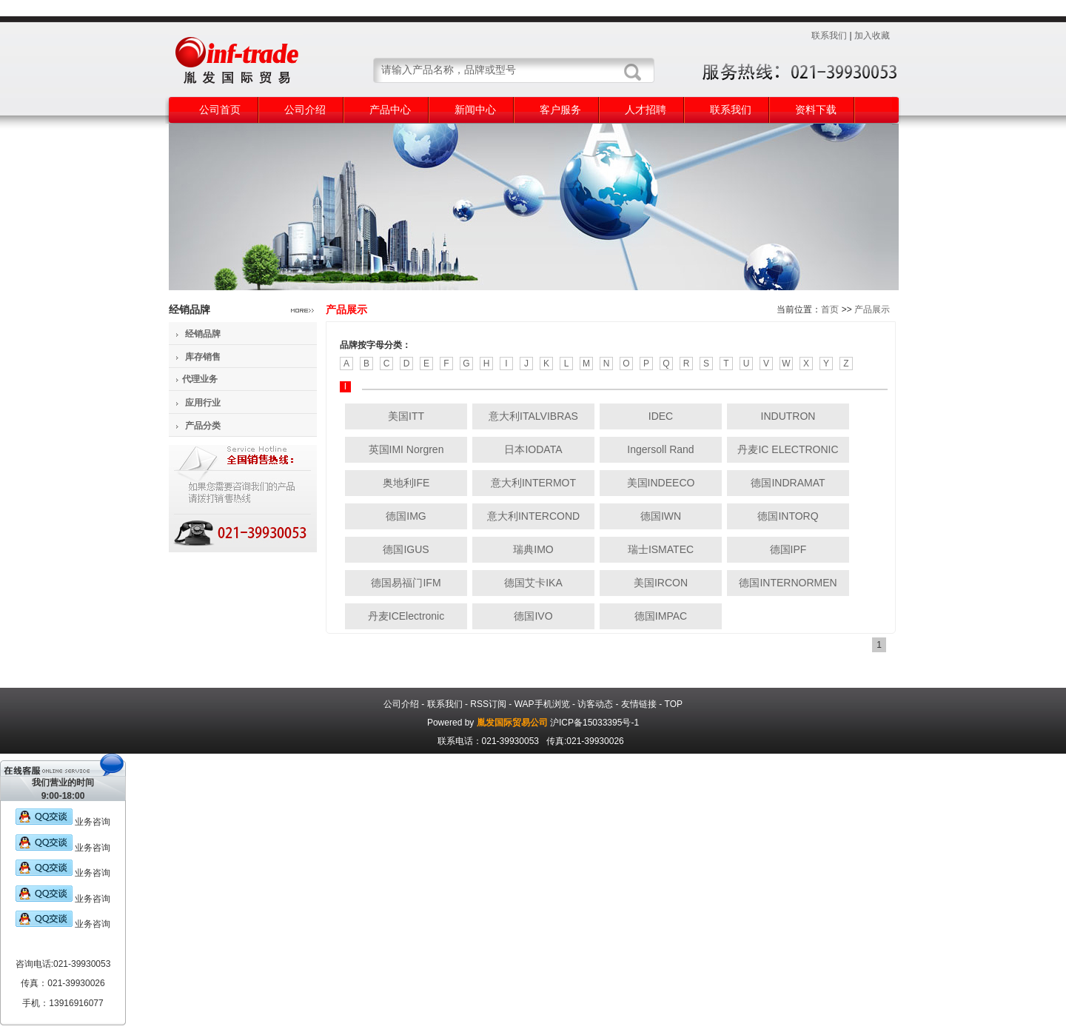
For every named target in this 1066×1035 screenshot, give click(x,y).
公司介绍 (305, 109)
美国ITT (406, 416)
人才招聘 (645, 109)
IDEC (660, 416)
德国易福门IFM (405, 583)
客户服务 (560, 109)
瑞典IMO (533, 549)
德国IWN (660, 516)
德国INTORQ (787, 516)
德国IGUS (406, 549)
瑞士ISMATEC (661, 549)
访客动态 (595, 704)
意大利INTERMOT (533, 483)
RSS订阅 (488, 704)
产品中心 (390, 109)
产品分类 (203, 426)
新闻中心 (475, 109)
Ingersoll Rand (660, 449)
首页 (830, 309)
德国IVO (533, 616)
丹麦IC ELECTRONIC (787, 449)
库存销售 (203, 357)
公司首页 (220, 109)
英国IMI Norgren (406, 449)
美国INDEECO (661, 483)
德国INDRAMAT (788, 483)
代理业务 (200, 379)
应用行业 (203, 403)
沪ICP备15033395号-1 (594, 722)
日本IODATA (533, 449)
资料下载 (816, 109)
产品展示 (872, 309)
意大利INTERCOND (533, 516)
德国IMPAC (660, 616)
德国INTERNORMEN (788, 583)
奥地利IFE (406, 483)
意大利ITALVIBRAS (533, 416)
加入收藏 (872, 35)
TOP (674, 704)
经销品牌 (203, 334)
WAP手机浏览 (542, 704)
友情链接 (639, 704)
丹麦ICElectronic (406, 616)
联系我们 (829, 35)
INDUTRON (788, 416)
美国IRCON (661, 583)
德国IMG (406, 516)
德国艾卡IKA (533, 583)
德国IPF (788, 549)
